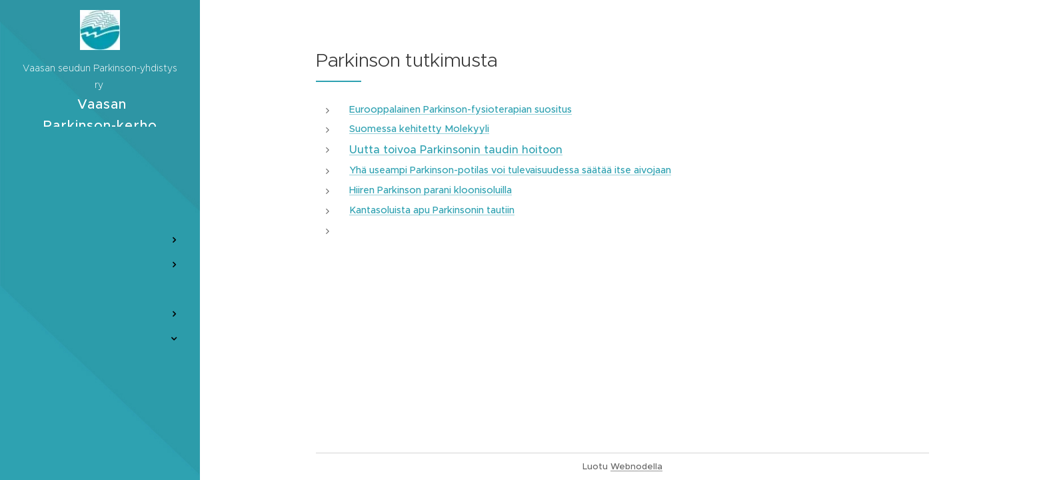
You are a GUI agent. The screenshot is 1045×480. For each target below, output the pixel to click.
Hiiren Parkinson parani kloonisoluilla (430, 190)
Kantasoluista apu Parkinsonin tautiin (432, 210)
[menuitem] (100, 175)
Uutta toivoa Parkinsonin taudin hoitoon (455, 149)
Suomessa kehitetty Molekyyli (419, 129)
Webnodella (636, 466)
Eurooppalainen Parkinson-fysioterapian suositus (460, 109)
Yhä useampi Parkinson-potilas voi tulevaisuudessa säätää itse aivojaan (510, 170)
